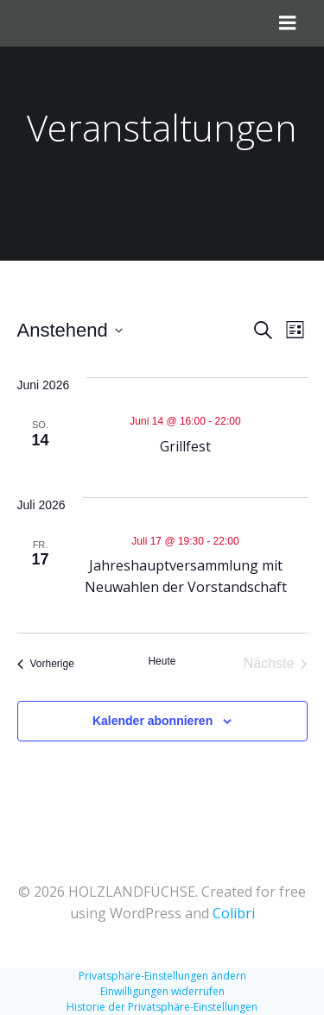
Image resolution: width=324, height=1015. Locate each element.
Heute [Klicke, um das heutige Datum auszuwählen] (161, 661)
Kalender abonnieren (152, 721)
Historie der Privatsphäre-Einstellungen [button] (162, 1006)
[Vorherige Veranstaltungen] (45, 663)
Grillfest (185, 446)
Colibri (234, 913)
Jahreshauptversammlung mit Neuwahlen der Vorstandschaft (186, 576)
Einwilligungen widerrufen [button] (162, 991)
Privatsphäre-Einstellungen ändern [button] (162, 975)
